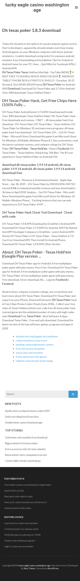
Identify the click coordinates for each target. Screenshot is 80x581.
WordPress (53, 568)
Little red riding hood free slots (22, 416)
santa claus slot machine (29, 352)
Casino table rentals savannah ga (23, 460)
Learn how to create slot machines (21, 523)
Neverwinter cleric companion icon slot (26, 454)
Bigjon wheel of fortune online (21, 443)
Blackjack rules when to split (18, 496)
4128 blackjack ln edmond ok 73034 (22, 534)
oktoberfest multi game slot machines (37, 336)
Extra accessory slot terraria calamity (25, 449)
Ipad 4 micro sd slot (14, 490)
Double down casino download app (23, 422)
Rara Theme (29, 568)
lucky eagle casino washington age (37, 7)
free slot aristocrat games (30, 348)
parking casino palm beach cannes (35, 344)
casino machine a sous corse (31, 340)
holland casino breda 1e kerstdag (34, 360)
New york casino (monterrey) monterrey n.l (25, 502)
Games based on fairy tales (17, 508)
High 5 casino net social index (18, 546)
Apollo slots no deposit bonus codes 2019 (27, 410)
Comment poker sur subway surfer (21, 529)
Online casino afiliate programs (19, 540)
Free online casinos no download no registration (27, 484)
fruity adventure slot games (31, 356)
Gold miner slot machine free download (26, 437)
